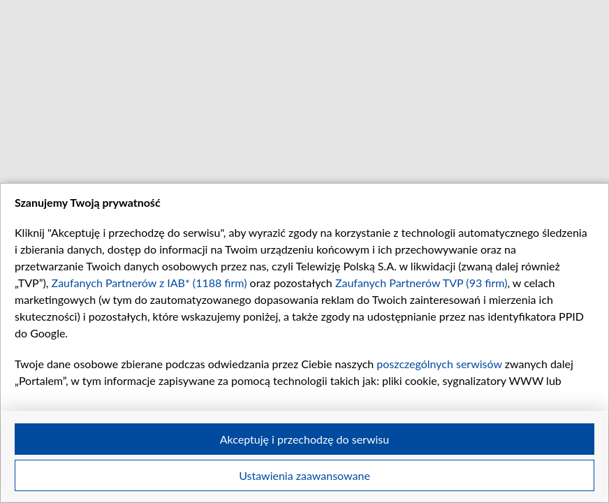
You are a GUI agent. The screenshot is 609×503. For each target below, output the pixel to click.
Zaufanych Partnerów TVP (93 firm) (421, 282)
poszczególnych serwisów (438, 363)
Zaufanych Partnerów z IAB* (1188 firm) (149, 282)
